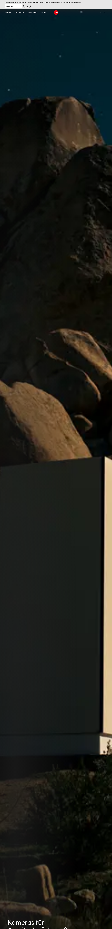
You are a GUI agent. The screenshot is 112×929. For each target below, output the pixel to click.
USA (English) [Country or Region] (10, 6)
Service (43, 13)
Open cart (105, 13)
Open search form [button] (93, 13)
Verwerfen (32, 6)
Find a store (101, 13)
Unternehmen (32, 13)
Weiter (27, 6)
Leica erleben (19, 13)
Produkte (8, 13)
